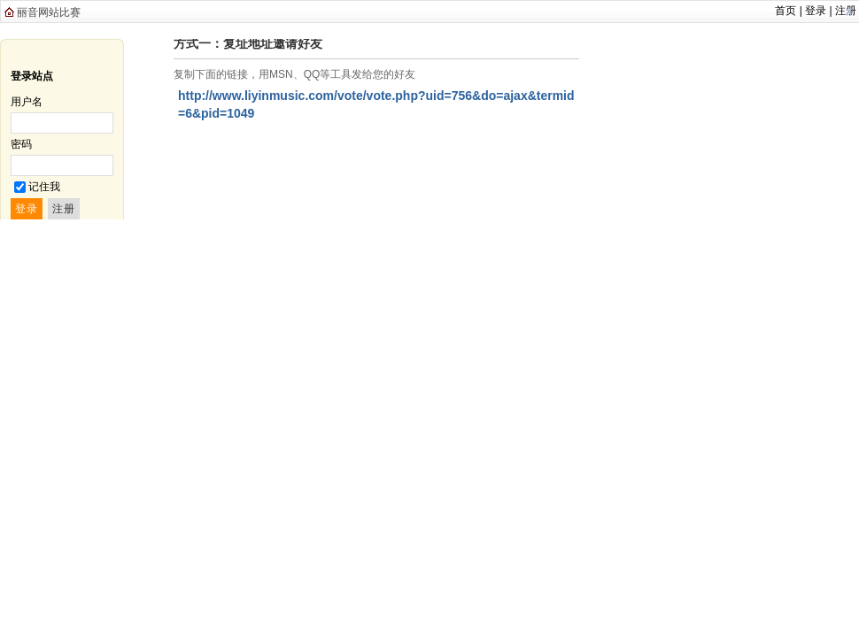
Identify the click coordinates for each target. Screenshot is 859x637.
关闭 (849, 11)
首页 (785, 10)
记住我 (44, 186)
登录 (815, 10)
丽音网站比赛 (49, 12)
